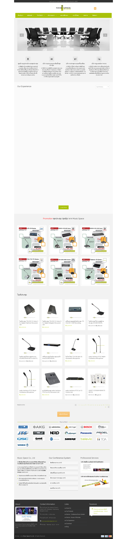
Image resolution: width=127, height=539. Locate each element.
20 (105, 407)
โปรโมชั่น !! (40, 15)
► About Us (68, 508)
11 (93, 405)
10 (91, 405)
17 (105, 405)
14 (99, 405)
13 (97, 405)
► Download (68, 523)
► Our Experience (69, 520)
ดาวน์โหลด (76, 15)
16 (103, 405)
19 (108, 405)
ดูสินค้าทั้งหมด (63, 414)
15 (101, 405)
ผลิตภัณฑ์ (29, 15)
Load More (63, 207)
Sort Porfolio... (100, 87)
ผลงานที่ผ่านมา (64, 15)
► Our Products (69, 511)
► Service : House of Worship (72, 517)
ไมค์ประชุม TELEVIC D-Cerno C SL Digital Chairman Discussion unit (28, 322)
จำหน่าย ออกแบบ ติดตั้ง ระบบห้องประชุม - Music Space (100, 511)
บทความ (85, 15)
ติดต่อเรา (94, 15)
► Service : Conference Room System (75, 514)
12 (95, 405)
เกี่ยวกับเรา (20, 15)
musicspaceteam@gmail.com (49, 521)
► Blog (67, 526)
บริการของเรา (51, 15)
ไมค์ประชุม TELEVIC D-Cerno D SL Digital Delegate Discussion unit (51, 322)
